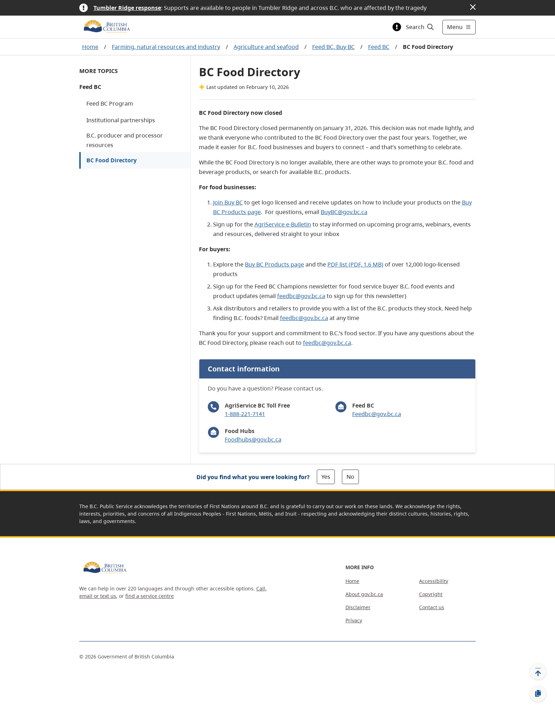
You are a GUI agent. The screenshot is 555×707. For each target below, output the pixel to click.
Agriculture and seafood (266, 47)
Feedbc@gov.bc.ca (376, 414)
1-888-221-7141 (245, 414)
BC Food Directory (111, 160)
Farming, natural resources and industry (166, 47)
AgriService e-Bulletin (282, 224)
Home (90, 47)
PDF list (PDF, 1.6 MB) (355, 264)
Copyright (430, 594)
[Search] (420, 27)
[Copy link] (538, 693)
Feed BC (378, 47)
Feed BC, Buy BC (333, 47)
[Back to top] (538, 671)
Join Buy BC (228, 202)
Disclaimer (358, 607)
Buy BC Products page (274, 264)
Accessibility (433, 581)
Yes (325, 477)
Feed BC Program (109, 103)
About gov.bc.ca (364, 594)
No (350, 477)
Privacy (353, 620)
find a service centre (149, 596)
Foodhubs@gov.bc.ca (253, 439)
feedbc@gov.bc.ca (301, 296)
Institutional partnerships (120, 120)
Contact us (431, 607)
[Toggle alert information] (397, 27)
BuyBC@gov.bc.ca (344, 212)
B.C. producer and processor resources (124, 140)
